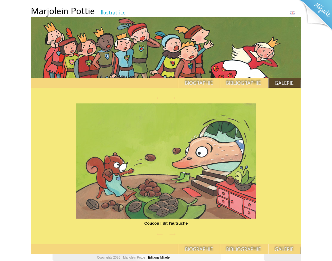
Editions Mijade (159, 257)
